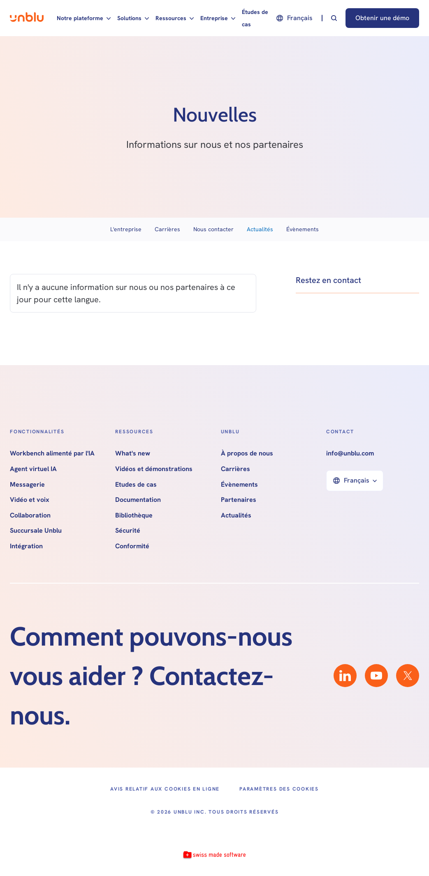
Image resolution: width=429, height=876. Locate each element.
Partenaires (238, 500)
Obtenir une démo (382, 18)
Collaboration (30, 515)
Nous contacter (213, 229)
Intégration (26, 546)
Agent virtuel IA (33, 469)
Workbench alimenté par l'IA (52, 453)
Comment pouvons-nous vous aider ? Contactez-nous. (151, 675)
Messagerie (27, 484)
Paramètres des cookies (279, 789)
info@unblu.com (350, 453)
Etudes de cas (136, 484)
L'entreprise (125, 229)
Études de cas (255, 18)
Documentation (138, 500)
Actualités (260, 229)
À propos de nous (247, 453)
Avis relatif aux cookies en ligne (165, 789)
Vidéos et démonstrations (153, 469)
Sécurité (127, 530)
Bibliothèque (134, 515)
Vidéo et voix (29, 500)
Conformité (132, 546)
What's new (132, 453)
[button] (84, 18)
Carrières (167, 229)
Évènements (302, 229)
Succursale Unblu (36, 530)
